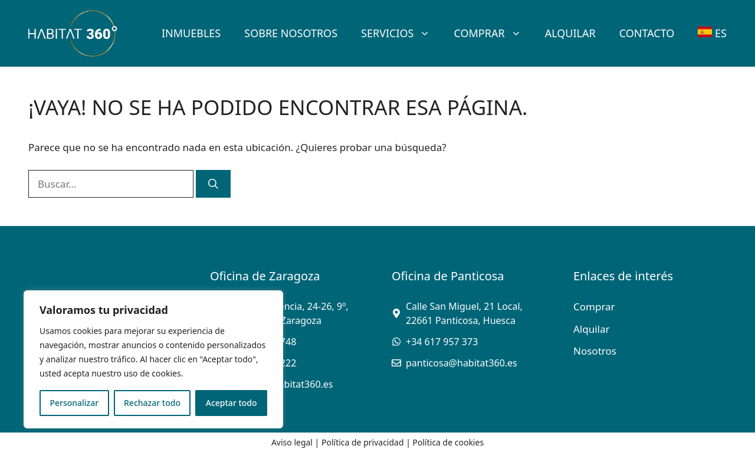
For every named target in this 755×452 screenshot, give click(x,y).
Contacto (647, 33)
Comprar (493, 33)
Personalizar (74, 402)
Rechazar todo (152, 402)
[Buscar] (213, 184)
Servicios (401, 33)
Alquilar (570, 33)
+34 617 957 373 (442, 341)
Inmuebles (191, 33)
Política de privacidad (362, 442)
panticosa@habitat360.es (461, 362)
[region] (153, 359)
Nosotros (594, 351)
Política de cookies (448, 442)
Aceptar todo (231, 402)
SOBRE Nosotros (290, 33)
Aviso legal (292, 442)
